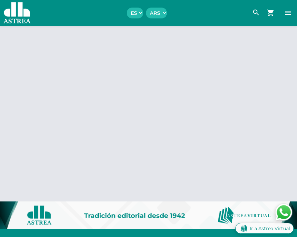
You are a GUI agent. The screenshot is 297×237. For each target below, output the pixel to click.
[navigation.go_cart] (271, 13)
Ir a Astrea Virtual (264, 228)
